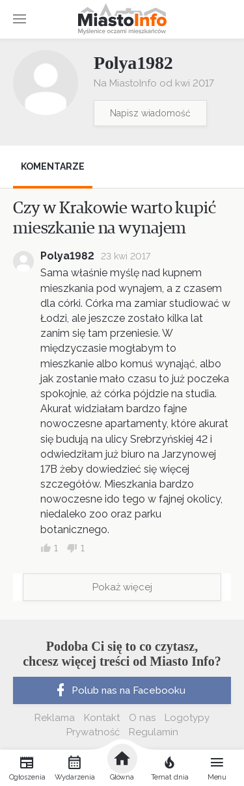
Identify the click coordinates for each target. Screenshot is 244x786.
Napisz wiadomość (150, 113)
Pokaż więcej (122, 587)
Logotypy (187, 718)
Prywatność (93, 732)
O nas (142, 718)
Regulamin (153, 732)
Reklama (54, 718)
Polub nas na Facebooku (119, 690)
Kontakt (102, 718)
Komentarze (53, 166)
